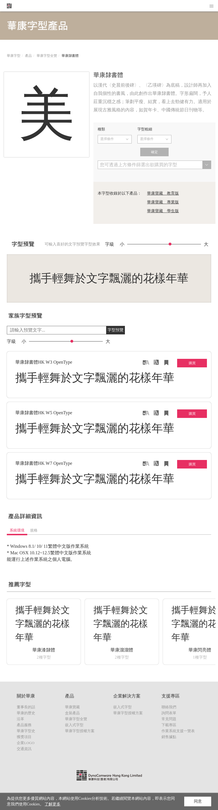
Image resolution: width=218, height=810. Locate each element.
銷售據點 (169, 737)
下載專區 (169, 725)
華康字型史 (26, 731)
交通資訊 (24, 749)
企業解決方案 (127, 696)
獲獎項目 (24, 737)
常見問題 (169, 719)
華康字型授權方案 (80, 731)
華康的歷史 (26, 713)
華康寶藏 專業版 (163, 202)
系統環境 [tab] (17, 530)
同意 (198, 801)
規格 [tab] (33, 530)
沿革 (20, 719)
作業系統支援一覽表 (178, 731)
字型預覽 (115, 330)
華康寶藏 (72, 707)
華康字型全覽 (47, 56)
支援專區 (171, 696)
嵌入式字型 (74, 725)
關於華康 (26, 696)
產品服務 (24, 725)
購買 (192, 363)
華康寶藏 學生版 (163, 211)
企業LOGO (25, 743)
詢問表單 (169, 713)
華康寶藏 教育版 (163, 193)
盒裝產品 (72, 713)
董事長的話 (26, 707)
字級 (109, 244)
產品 (28, 56)
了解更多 (52, 804)
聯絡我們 (169, 707)
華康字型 (13, 56)
